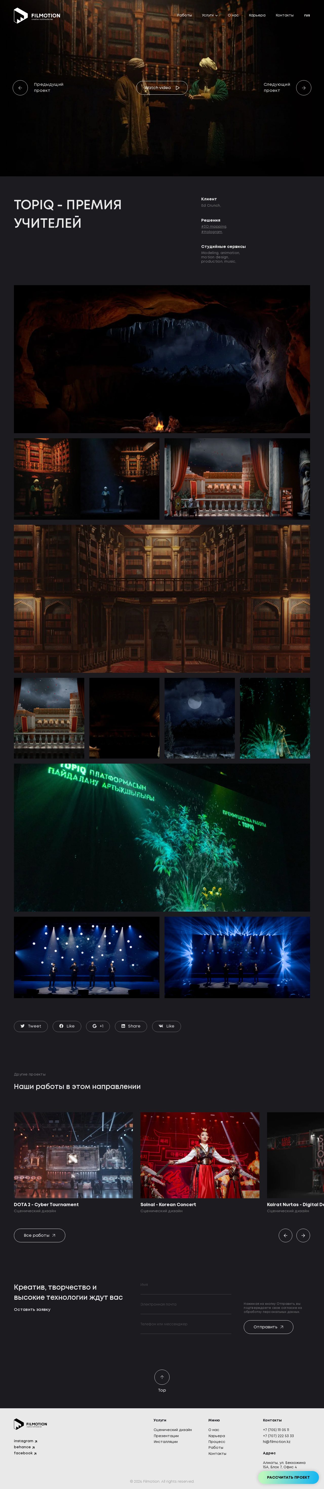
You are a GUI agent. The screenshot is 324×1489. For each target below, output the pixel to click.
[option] (73, 1162)
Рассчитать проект (288, 1477)
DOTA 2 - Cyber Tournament (46, 1205)
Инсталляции (166, 1441)
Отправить (265, 1327)
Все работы (36, 1236)
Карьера (257, 15)
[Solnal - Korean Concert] (199, 1155)
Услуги (208, 15)
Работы (184, 15)
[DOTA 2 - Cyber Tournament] (73, 1155)
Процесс (216, 1441)
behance (22, 1447)
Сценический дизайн (173, 1430)
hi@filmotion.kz (277, 1441)
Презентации (166, 1436)
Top (162, 1381)
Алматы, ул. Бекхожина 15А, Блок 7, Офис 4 (284, 1465)
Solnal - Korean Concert (168, 1205)
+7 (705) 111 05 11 (276, 1430)
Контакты (285, 15)
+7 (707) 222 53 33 (278, 1436)
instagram (23, 1441)
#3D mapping (213, 226)
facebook (23, 1453)
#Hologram (211, 232)
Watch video (158, 88)
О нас (233, 15)
